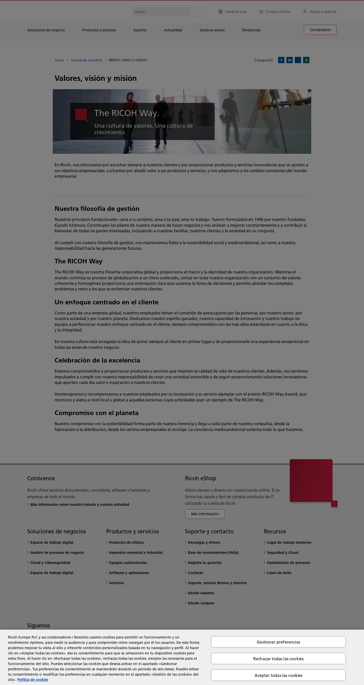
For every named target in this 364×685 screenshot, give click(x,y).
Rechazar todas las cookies (278, 658)
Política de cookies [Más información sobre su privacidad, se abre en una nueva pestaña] (32, 679)
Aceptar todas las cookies (279, 675)
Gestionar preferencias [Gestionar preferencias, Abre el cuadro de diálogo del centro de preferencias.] (278, 641)
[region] (182, 657)
